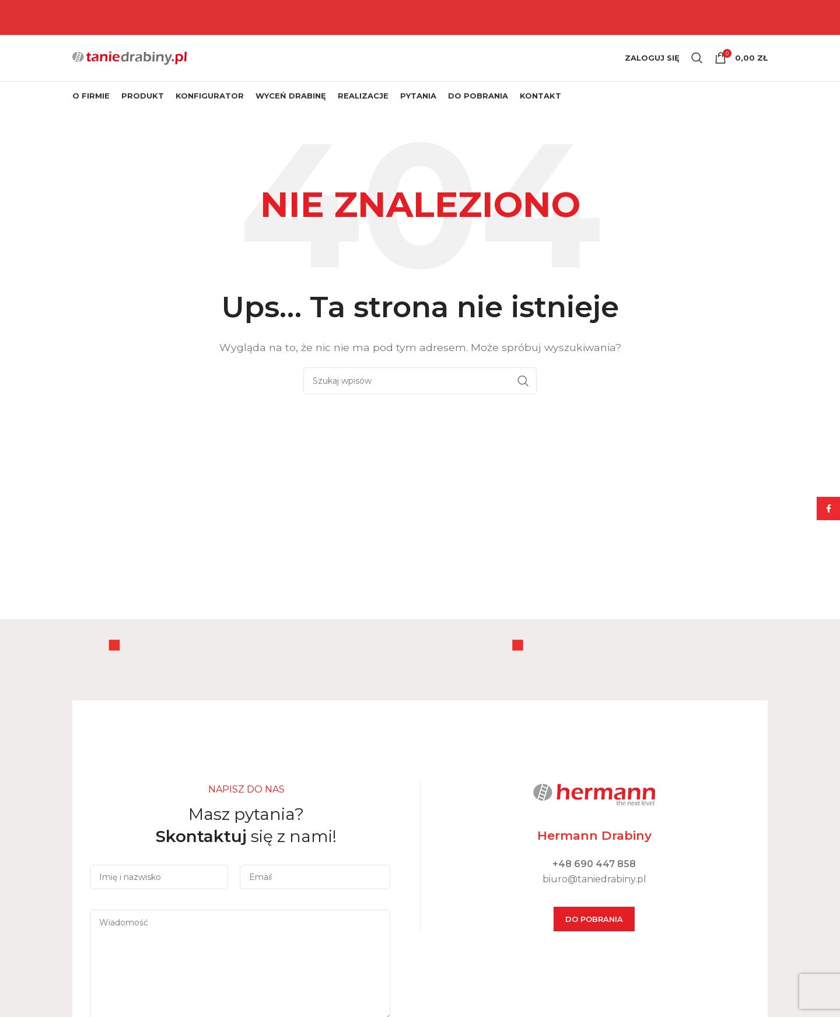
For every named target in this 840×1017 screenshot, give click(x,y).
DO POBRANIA (594, 933)
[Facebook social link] (828, 508)
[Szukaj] (697, 65)
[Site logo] (129, 64)
